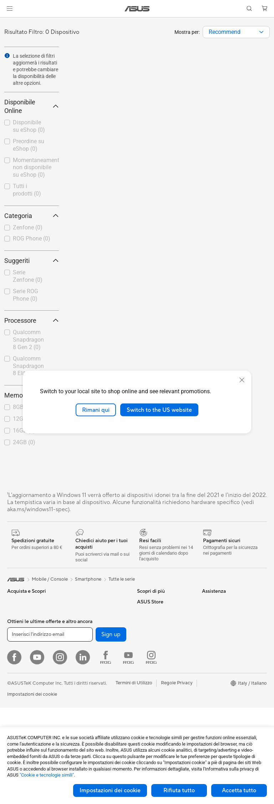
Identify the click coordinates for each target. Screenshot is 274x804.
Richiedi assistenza (157, 666)
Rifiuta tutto (179, 790)
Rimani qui (96, 409)
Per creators (20, 634)
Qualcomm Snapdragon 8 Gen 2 (28, 340)
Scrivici (144, 677)
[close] (242, 380)
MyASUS (146, 709)
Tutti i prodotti (27, 190)
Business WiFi (85, 698)
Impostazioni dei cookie (110, 790)
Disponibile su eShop (29, 126)
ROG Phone (31, 238)
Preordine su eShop (28, 145)
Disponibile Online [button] (31, 106)
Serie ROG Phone (25, 295)
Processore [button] (31, 320)
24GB (24, 442)
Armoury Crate (153, 634)
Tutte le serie (121, 579)
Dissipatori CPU (88, 602)
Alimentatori (84, 612)
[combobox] (236, 32)
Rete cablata (84, 719)
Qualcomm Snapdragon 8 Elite (28, 366)
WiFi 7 (77, 666)
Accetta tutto (239, 790)
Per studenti (19, 645)
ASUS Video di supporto (163, 698)
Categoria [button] (31, 215)
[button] (9, 8)
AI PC (143, 612)
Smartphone (20, 688)
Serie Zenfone (27, 276)
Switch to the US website (159, 409)
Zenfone (27, 227)
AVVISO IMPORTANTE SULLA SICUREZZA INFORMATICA (226, 655)
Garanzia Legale (154, 719)
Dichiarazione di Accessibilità (219, 636)
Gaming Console (24, 698)
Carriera (210, 612)
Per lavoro (18, 623)
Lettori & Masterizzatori (95, 623)
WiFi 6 (77, 677)
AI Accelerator (86, 644)
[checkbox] (31, 228)
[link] (137, 8)
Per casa (16, 613)
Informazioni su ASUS (224, 602)
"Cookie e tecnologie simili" (47, 775)
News (208, 623)
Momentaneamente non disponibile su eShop (36, 167)
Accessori (17, 666)
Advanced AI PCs (155, 623)
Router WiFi (83, 687)
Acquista (211, 683)
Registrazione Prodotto (162, 687)
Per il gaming (20, 655)
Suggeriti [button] (31, 260)
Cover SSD (82, 634)
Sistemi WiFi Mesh (90, 709)
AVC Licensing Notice (160, 602)
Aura (142, 644)
